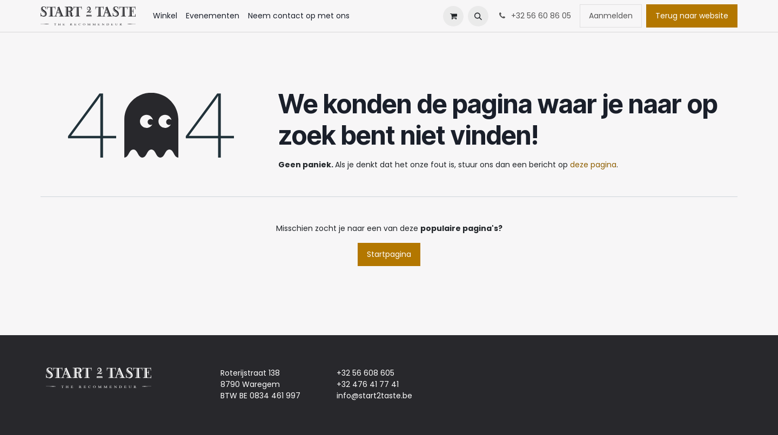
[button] (478, 16)
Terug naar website (691, 15)
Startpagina (389, 254)
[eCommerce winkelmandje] (453, 16)
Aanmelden (611, 15)
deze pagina (593, 164)
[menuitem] (165, 16)
